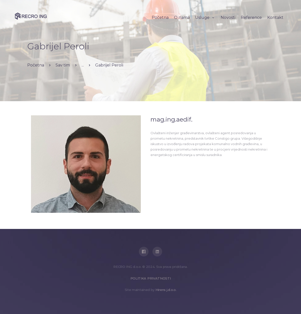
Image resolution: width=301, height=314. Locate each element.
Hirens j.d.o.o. (166, 290)
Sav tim (63, 65)
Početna (35, 65)
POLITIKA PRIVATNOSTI (150, 278)
